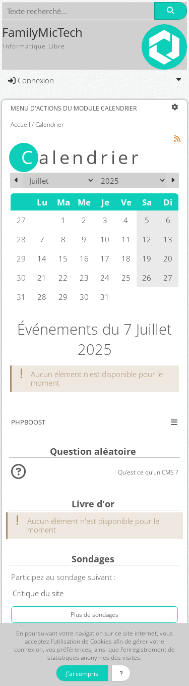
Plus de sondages (94, 614)
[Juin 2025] (16, 180)
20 (167, 258)
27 (167, 278)
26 (146, 278)
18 (126, 258)
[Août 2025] (172, 180)
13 (167, 239)
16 (84, 258)
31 (104, 297)
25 (126, 278)
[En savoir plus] (121, 673)
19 (146, 258)
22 (63, 278)
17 (104, 258)
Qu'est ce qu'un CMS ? (148, 472)
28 (41, 297)
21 (41, 278)
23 (84, 278)
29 (63, 297)
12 (146, 239)
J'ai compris (82, 673)
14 (41, 258)
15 (63, 258)
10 (104, 239)
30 (84, 297)
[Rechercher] (170, 11)
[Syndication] (177, 138)
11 (126, 239)
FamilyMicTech (42, 32)
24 (104, 278)
